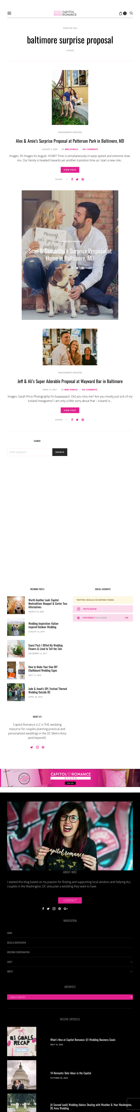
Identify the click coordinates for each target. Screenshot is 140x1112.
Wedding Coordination (18, 952)
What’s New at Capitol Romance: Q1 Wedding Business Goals (82, 1039)
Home (9, 933)
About (10, 971)
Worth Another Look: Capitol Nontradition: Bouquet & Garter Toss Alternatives (47, 603)
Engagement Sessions (70, 132)
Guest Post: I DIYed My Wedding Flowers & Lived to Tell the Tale (45, 647)
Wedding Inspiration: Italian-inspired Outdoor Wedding (43, 625)
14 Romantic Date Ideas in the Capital (70, 1073)
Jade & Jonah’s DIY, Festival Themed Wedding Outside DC (47, 690)
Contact (70, 900)
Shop (9, 962)
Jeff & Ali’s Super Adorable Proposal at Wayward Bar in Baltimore (70, 381)
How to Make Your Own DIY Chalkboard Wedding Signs (43, 669)
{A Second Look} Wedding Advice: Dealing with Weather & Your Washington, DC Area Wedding (91, 1106)
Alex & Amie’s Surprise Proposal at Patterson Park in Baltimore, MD (70, 140)
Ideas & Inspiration (16, 942)
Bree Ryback (71, 149)
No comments (90, 149)
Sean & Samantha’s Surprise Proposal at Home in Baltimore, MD (70, 255)
